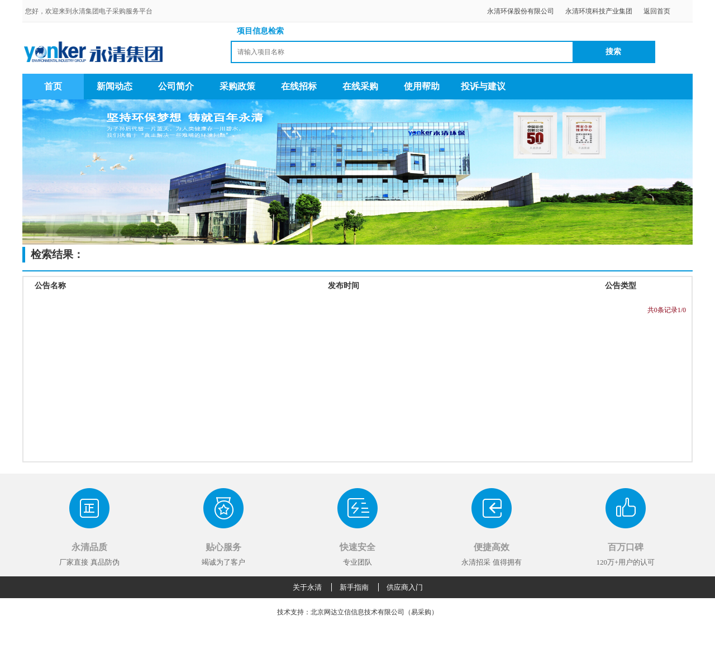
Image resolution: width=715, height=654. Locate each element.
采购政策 (237, 86)
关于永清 (307, 587)
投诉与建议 (483, 86)
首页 (53, 86)
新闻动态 (114, 86)
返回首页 (657, 11)
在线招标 (299, 86)
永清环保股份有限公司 (520, 11)
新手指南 (354, 587)
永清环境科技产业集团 (598, 11)
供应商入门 (405, 587)
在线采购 (360, 86)
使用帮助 (422, 86)
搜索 (613, 51)
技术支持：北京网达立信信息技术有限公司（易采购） (357, 612)
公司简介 (176, 86)
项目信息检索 (260, 31)
